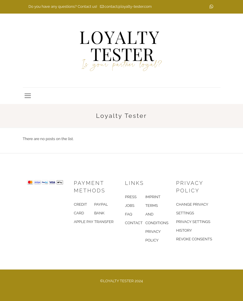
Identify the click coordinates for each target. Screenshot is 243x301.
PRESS (131, 197)
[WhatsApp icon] (211, 6)
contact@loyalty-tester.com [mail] (128, 6)
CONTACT (134, 223)
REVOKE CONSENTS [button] (194, 239)
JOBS (130, 205)
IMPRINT (152, 197)
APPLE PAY (83, 222)
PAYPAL (101, 204)
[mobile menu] (28, 96)
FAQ (128, 214)
